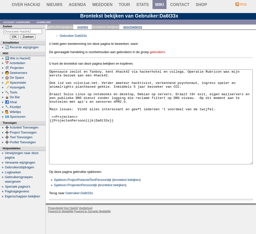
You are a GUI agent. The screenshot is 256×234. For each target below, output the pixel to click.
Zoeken (7, 26)
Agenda (77, 5)
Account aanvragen (16, 22)
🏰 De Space (14, 77)
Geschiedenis (132, 27)
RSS (243, 4)
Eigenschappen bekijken (22, 196)
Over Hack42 (26, 5)
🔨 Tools (11, 92)
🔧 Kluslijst (13, 107)
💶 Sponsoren (15, 117)
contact (180, 5)
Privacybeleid (55, 226)
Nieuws (54, 5)
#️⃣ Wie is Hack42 (18, 58)
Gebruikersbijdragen (19, 167)
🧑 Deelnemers (16, 73)
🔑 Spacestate (15, 82)
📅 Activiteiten (15, 63)
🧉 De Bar (12, 97)
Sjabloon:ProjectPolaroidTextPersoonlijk (83, 198)
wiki (159, 5)
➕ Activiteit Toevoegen (21, 127)
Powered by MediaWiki (61, 230)
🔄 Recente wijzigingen (22, 47)
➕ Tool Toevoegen (18, 137)
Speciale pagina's (17, 186)
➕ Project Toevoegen (21, 132)
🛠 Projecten (14, 68)
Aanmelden (43, 22)
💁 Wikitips (13, 112)
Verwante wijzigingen (20, 162)
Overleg (82, 27)
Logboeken (13, 172)
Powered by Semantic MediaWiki (92, 230)
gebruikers (157, 52)
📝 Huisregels (15, 87)
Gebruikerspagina (60, 27)
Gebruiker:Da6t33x (73, 36)
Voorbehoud (85, 226)
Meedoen (102, 5)
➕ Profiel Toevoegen (20, 142)
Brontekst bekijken (105, 27)
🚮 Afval (11, 102)
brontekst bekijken (126, 198)
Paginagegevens (17, 191)
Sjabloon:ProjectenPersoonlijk (75, 204)
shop (201, 5)
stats (142, 5)
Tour (124, 5)
